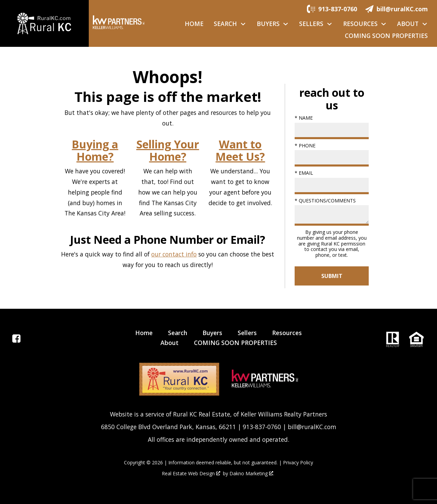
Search (177, 333)
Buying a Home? (95, 150)
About (169, 343)
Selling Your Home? (167, 150)
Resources (287, 333)
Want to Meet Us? (240, 150)
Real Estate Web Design (191, 474)
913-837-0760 (262, 427)
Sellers (247, 333)
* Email (304, 173)
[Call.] (332, 8)
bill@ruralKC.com (312, 427)
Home (194, 24)
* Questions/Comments (325, 200)
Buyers (212, 333)
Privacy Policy (298, 462)
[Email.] (396, 8)
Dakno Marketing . (251, 474)
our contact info (174, 254)
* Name (304, 118)
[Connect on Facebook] (16, 340)
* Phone (305, 145)
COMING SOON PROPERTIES (386, 36)
